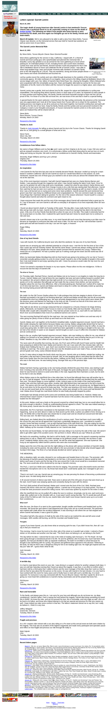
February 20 (28, 656)
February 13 (28, 661)
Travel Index (61, 702)
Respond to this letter (28, 121)
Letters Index (29, 689)
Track (73, 14)
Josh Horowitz (33, 128)
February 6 (28, 665)
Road (49, 14)
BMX (58, 14)
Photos (79, 14)
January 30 (28, 669)
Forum (105, 14)
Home (48, 702)
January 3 (28, 684)
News (33, 14)
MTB (54, 14)
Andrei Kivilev (25, 31)
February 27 (28, 650)
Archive (53, 702)
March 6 (27, 646)
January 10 (28, 680)
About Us (55, 704)
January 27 (28, 674)
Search (99, 14)
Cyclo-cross (66, 14)
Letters (93, 14)
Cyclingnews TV (24, 14)
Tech (37, 14)
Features (43, 14)
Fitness (86, 14)
